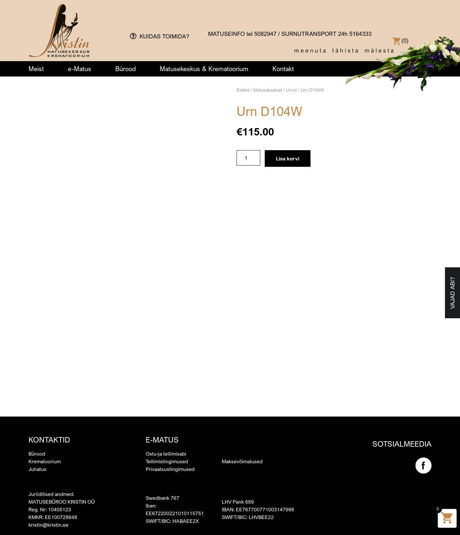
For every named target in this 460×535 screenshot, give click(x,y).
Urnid (291, 90)
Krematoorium (44, 461)
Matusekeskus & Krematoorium (204, 69)
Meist (36, 69)
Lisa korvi (287, 158)
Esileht (243, 90)
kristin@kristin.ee (48, 525)
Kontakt (283, 69)
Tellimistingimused (167, 461)
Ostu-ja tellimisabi (166, 453)
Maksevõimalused (242, 461)
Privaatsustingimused (170, 469)
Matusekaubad (267, 90)
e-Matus (79, 69)
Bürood (125, 69)
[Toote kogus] (248, 158)
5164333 (360, 33)
